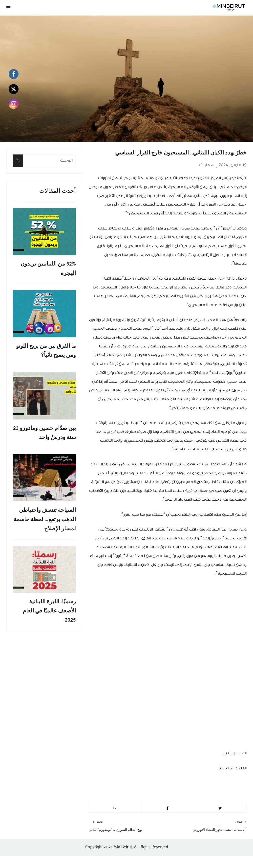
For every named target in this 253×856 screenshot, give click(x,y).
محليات (206, 165)
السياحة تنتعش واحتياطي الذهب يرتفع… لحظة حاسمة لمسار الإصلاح (45, 519)
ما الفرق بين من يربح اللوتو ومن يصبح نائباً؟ (46, 350)
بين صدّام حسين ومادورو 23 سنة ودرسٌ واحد (44, 432)
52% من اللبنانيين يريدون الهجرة (48, 268)
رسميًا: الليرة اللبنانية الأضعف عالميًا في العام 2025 (49, 610)
